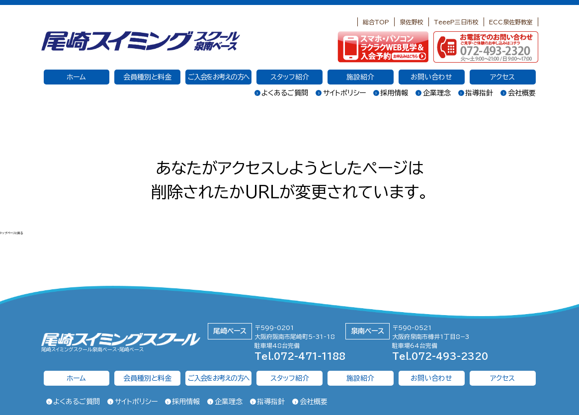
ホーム (76, 77)
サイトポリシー (341, 92)
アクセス (502, 77)
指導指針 (476, 92)
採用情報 (391, 92)
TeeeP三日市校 (456, 22)
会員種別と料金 (147, 77)
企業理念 (433, 92)
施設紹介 (360, 77)
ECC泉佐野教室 (511, 22)
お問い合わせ (431, 77)
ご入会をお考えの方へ (218, 77)
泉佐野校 (411, 22)
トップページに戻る (21, 232)
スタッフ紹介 (289, 77)
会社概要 (518, 92)
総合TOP (376, 22)
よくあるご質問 (281, 92)
